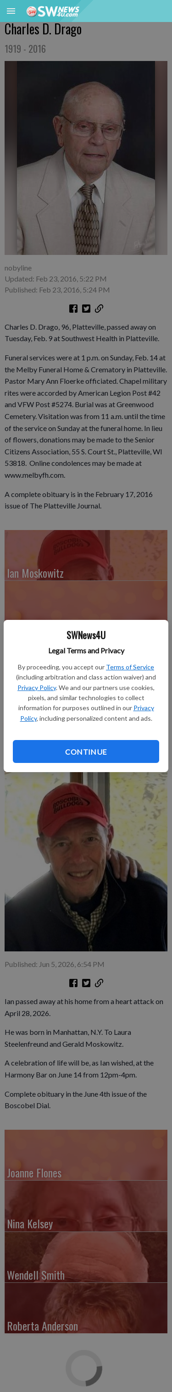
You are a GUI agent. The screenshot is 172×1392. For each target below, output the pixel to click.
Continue (85, 751)
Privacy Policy (36, 687)
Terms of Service (130, 667)
